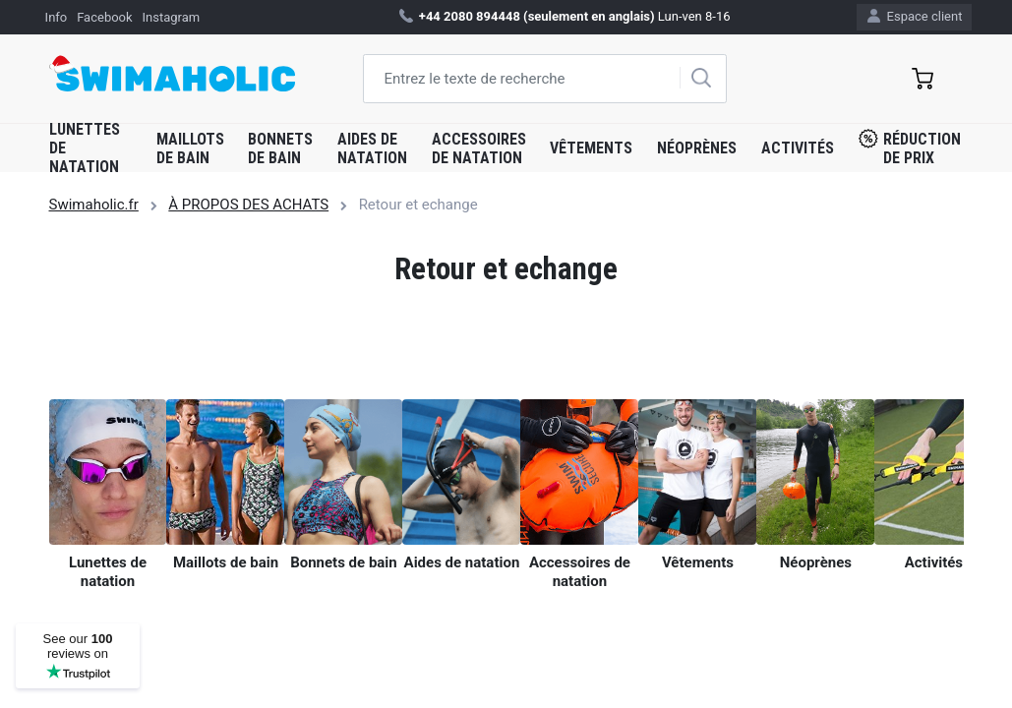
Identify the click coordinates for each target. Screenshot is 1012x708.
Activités (797, 148)
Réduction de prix (910, 148)
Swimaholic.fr (94, 204)
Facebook (104, 17)
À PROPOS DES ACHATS (248, 204)
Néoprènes (697, 148)
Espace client (914, 16)
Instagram (171, 17)
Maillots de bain (190, 148)
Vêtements (591, 148)
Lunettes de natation (84, 148)
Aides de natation (372, 148)
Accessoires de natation (479, 148)
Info (56, 17)
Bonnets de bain (280, 148)
